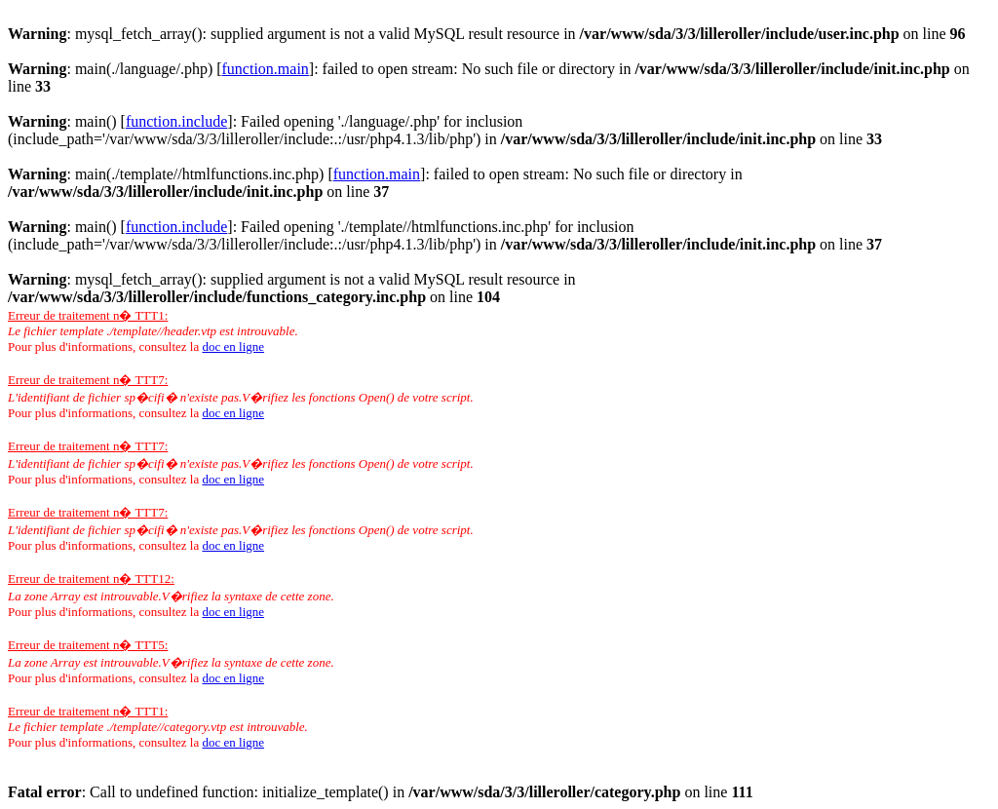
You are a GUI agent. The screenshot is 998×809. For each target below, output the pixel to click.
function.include (176, 121)
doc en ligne (233, 346)
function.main (265, 68)
